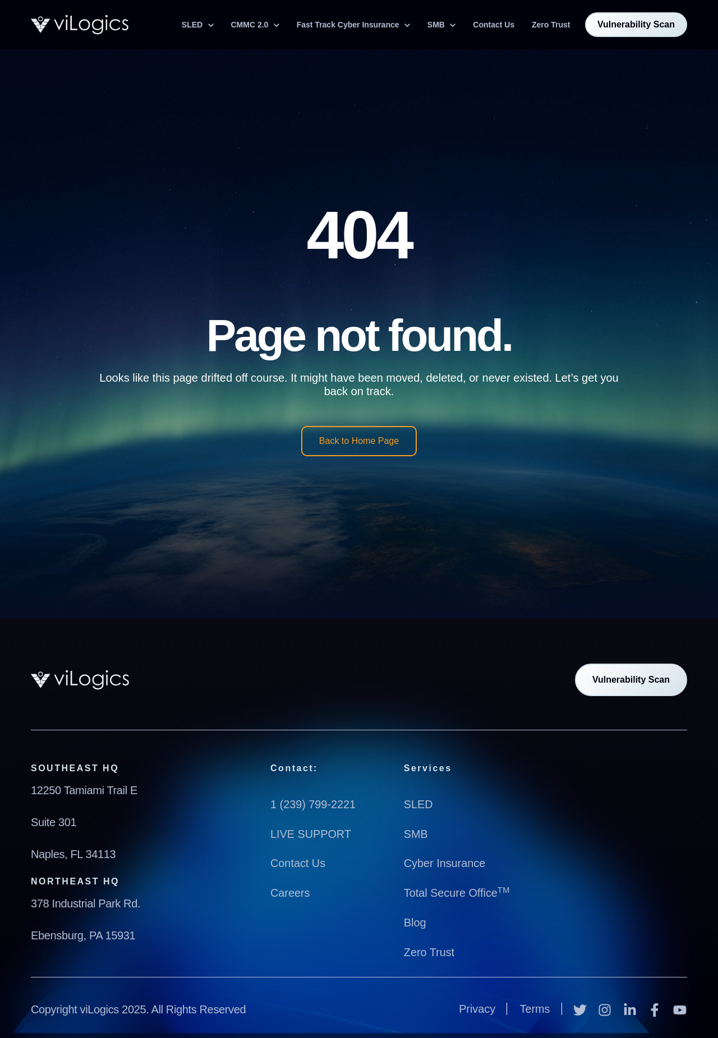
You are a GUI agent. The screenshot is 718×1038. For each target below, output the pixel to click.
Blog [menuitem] (415, 921)
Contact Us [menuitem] (298, 862)
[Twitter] (581, 1006)
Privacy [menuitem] (476, 1006)
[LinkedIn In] (631, 1006)
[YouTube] (680, 1006)
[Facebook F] (656, 1006)
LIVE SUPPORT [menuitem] (311, 833)
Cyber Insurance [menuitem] (445, 862)
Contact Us (493, 24)
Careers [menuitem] (290, 892)
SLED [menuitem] (418, 804)
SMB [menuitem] (416, 833)
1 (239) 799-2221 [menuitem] (313, 804)
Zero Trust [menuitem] (429, 950)
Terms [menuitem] (534, 1006)
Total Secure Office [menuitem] (457, 892)
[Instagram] (606, 1006)
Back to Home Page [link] (359, 441)
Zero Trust (551, 24)
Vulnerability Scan (636, 24)
